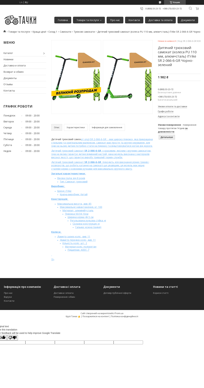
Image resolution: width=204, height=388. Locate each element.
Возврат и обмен (13, 71)
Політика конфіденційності (124, 316)
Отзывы (8, 84)
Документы (10, 78)
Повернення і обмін (64, 296)
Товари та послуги (87, 20)
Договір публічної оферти (117, 292)
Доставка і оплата (63, 292)
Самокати (65, 31)
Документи (188, 20)
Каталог (8, 53)
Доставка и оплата (14, 65)
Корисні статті (160, 292)
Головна (63, 20)
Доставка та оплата (160, 20)
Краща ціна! (39, 31)
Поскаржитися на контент (96, 316)
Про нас (115, 20)
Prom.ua (119, 313)
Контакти (134, 20)
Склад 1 (52, 31)
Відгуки (8, 296)
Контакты (9, 90)
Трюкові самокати (84, 31)
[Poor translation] (12, 338)
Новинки (8, 59)
